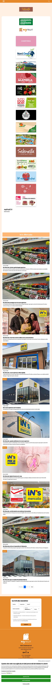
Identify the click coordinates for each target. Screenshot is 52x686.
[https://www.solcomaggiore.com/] (26, 190)
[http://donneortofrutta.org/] (26, 42)
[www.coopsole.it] (26, 202)
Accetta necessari (26, 680)
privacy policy (25, 620)
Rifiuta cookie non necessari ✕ (44, 661)
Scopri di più (7, 211)
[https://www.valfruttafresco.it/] (26, 128)
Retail (4, 239)
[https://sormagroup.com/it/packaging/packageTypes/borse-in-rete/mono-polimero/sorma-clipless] (26, 165)
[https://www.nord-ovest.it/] (26, 54)
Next (32, 586)
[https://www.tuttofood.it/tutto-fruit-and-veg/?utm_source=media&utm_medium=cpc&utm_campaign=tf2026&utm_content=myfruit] (26, 104)
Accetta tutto (26, 676)
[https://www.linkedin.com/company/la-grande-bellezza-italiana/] (26, 116)
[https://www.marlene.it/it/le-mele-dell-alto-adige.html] (26, 177)
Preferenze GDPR (26, 684)
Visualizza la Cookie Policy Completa (8, 671)
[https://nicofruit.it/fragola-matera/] (26, 79)
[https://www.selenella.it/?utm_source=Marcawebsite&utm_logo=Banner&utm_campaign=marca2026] (26, 153)
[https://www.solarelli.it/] (26, 140)
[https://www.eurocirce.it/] (26, 67)
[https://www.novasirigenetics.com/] (26, 91)
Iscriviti (26, 624)
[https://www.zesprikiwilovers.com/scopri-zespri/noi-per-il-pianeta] (26, 21)
